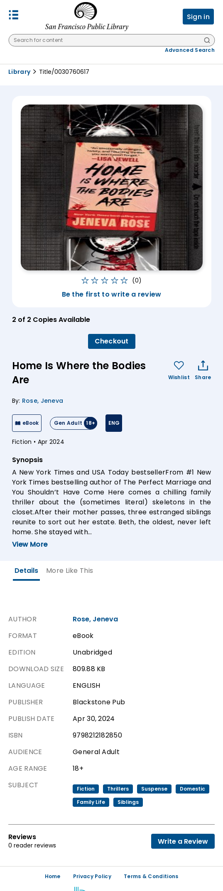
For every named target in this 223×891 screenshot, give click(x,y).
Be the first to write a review (112, 294)
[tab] (26, 571)
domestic (192, 788)
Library (19, 72)
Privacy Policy (92, 876)
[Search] (207, 40)
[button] (13, 17)
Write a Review (183, 841)
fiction (86, 788)
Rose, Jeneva (43, 401)
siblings (128, 802)
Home (53, 876)
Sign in (198, 17)
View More (30, 544)
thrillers (118, 788)
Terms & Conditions (151, 876)
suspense (154, 788)
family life (91, 802)
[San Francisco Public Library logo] (86, 16)
